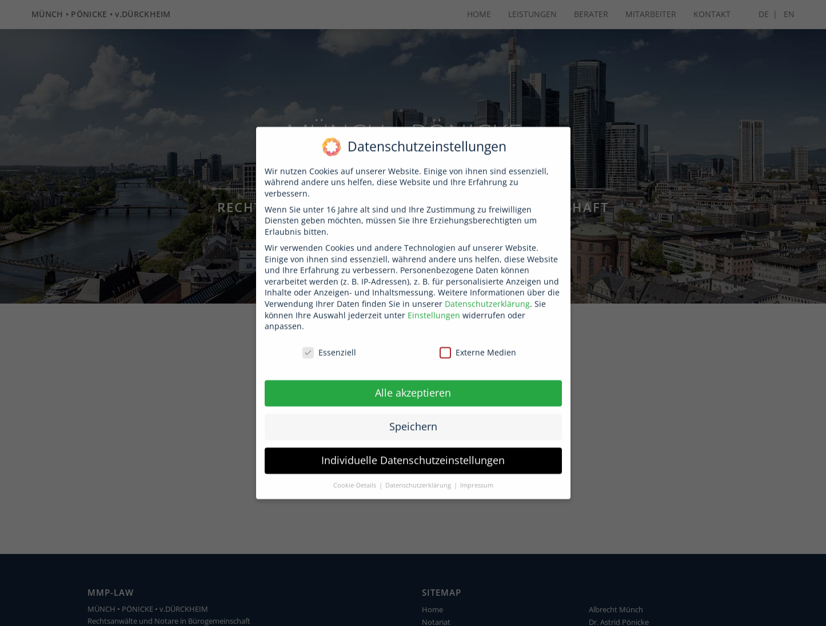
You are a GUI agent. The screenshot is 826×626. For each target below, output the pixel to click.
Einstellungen (434, 304)
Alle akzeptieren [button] (413, 382)
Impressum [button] (476, 475)
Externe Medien (478, 341)
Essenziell (329, 341)
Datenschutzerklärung (487, 293)
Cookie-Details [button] (355, 475)
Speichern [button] (413, 415)
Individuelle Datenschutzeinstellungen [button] (413, 449)
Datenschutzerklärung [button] (419, 475)
